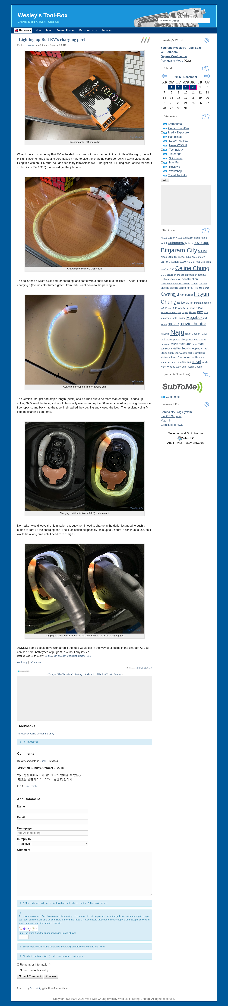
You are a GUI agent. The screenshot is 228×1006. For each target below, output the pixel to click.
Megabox (194, 317)
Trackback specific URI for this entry (35, 734)
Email (21, 817)
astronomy (176, 243)
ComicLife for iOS (172, 425)
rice (195, 344)
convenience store (171, 283)
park (163, 339)
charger (62, 656)
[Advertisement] (84, 698)
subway (173, 357)
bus (194, 257)
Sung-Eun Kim (191, 357)
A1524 (171, 238)
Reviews (174, 167)
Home (39, 30)
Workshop (22, 662)
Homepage (24, 828)
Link (27, 786)
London (182, 318)
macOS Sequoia (171, 416)
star (190, 353)
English (149, 668)
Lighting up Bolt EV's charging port (52, 39)
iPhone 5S (181, 308)
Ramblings (175, 137)
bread (164, 257)
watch (205, 362)
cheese (180, 275)
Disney (194, 283)
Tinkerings (174, 154)
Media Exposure (178, 132)
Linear (43, 761)
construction (190, 279)
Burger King (184, 257)
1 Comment (35, 662)
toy (184, 362)
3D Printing (176, 158)
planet (176, 339)
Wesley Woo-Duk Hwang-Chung (184, 366)
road (200, 344)
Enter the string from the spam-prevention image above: (47, 933)
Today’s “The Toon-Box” (60, 674)
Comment (23, 850)
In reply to (24, 839)
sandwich (165, 349)
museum (165, 334)
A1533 (179, 238)
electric (81, 656)
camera (165, 261)
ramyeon (165, 344)
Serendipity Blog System (176, 412)
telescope (166, 362)
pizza (169, 339)
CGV (163, 275)
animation (188, 238)
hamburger (186, 294)
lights (174, 318)
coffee (164, 279)
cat (198, 261)
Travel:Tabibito (177, 175)
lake (206, 312)
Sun (179, 357)
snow (164, 353)
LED (89, 656)
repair (174, 344)
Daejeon (185, 283)
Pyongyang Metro (172, 60)
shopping (194, 348)
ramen (202, 340)
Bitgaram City (179, 250)
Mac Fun (174, 162)
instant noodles (202, 303)
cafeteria (200, 257)
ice (178, 303)
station (164, 357)
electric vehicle (178, 287)
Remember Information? (35, 964)
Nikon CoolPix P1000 (196, 333)
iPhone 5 (169, 308)
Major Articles (97, 30)
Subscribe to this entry (34, 970)
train (189, 362)
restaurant (185, 344)
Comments (173, 396)
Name (21, 806)
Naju (177, 332)
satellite (175, 348)
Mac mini (166, 420)
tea (202, 357)
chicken (189, 274)
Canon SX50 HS (180, 261)
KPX (200, 312)
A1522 (164, 238)
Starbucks (199, 353)
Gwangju (170, 294)
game (206, 288)
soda (171, 353)
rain (196, 340)
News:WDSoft (178, 145)
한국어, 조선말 (141, 668)
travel (196, 362)
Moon (164, 324)
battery (189, 243)
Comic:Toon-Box (178, 128)
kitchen (192, 312)
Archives (118, 30)
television (176, 362)
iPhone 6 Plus (195, 308)
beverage (201, 243)
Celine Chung (192, 268)
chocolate (200, 274)
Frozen (199, 288)
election (203, 283)
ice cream (187, 302)
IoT (162, 308)
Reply (34, 786)
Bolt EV (48, 656)
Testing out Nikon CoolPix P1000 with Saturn (98, 674)
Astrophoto (175, 124)
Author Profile (71, 30)
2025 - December (185, 77)
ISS (179, 312)
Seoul (185, 348)
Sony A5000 (180, 353)
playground (187, 339)
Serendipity (35, 988)
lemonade (166, 318)
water (163, 367)
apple (197, 238)
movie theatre (193, 323)
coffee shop (174, 279)
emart (190, 287)
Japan (185, 312)
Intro (52, 30)
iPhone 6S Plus (169, 312)
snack (205, 348)
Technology (176, 149)
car (55, 656)
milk (205, 318)
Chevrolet (72, 656)
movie (173, 324)
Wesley (32, 45)
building (172, 257)
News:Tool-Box (178, 141)
